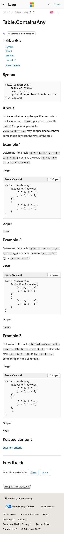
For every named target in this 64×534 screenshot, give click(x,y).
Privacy (22, 519)
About (8, 51)
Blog (45, 514)
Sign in (57, 4)
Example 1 (10, 55)
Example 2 (10, 60)
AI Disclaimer (9, 514)
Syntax (8, 46)
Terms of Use (42, 524)
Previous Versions (29, 514)
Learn (6, 12)
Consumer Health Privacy (16, 524)
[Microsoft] (32, 4)
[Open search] (49, 5)
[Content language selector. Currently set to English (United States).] (18, 498)
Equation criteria (12, 447)
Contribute (8, 519)
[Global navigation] (3, 5)
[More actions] (58, 12)
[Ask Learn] (52, 12)
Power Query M (23, 12)
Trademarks (9, 529)
